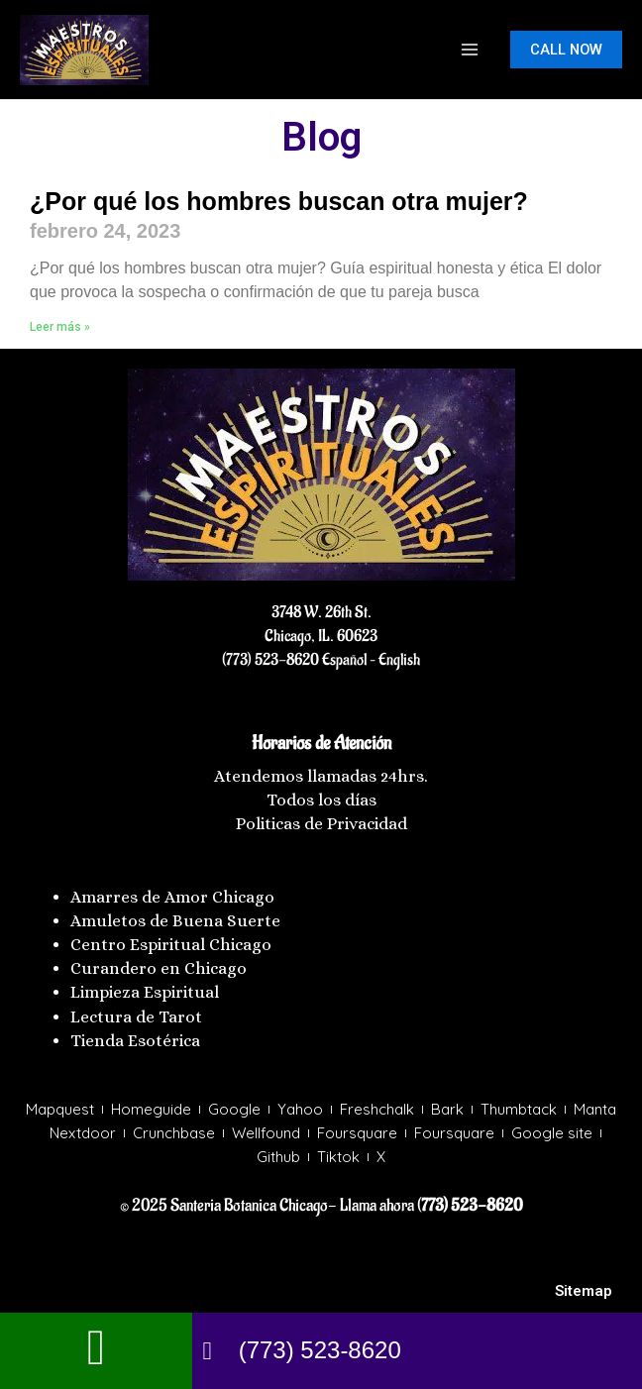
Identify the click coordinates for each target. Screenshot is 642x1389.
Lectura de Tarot (136, 1017)
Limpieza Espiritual (144, 992)
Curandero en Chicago (158, 968)
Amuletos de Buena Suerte (175, 920)
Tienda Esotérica (137, 1040)
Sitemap (583, 1291)
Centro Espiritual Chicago (170, 944)
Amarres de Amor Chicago (172, 897)
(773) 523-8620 (270, 660)
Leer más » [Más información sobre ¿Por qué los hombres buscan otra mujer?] (60, 327)
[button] (566, 50)
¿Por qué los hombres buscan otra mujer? (279, 201)
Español (343, 660)
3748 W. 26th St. (321, 612)
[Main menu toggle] (469, 49)
